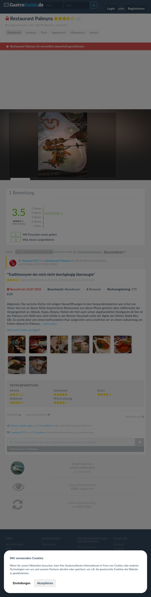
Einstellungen (21, 583)
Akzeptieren (45, 583)
